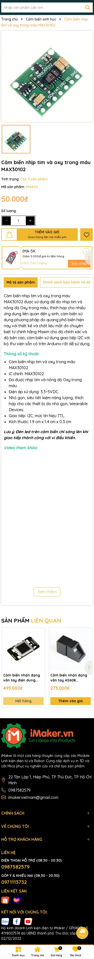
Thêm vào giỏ (70, 701)
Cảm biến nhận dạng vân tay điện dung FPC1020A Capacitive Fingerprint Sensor (21, 678)
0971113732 (14, 882)
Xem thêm (47, 591)
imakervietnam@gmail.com (33, 797)
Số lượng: (9, 211)
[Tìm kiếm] (87, 7)
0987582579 (19, 790)
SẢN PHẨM (31, 620)
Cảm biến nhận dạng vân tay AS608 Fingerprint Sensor (68, 678)
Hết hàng (23, 701)
